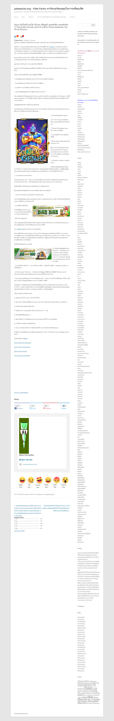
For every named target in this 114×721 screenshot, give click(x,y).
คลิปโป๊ (79, 79)
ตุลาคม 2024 (80, 655)
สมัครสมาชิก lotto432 (83, 447)
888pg (79, 173)
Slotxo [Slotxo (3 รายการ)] (79, 693)
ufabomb (79, 390)
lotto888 (79, 265)
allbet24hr (80, 186)
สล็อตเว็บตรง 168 (81, 486)
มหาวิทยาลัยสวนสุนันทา (83, 432)
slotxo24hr (80, 370)
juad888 (79, 252)
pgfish (79, 289)
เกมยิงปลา (80, 508)
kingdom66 (80, 257)
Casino (79, 212)
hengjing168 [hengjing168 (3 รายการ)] (80, 684)
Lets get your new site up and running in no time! (51, 17)
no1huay (79, 269)
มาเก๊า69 (79, 435)
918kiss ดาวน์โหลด (82, 177)
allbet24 (79, 89)
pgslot (79, 83)
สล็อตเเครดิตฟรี (81, 488)
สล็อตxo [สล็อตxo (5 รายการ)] (84, 701)
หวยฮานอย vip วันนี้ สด (83, 505)
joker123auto (81, 246)
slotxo (79, 74)
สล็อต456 (79, 454)
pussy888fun (80, 325)
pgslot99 (79, 128)
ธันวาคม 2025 (81, 625)
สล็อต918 (79, 465)
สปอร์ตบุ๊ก (79, 445)
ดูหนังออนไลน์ (81, 109)
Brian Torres (25, 459)
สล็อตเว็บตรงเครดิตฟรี (83, 145)
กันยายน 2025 (81, 632)
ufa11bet (79, 381)
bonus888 (80, 207)
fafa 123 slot (80, 216)
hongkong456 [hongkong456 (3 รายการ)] (88, 684)
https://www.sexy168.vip (84, 147)
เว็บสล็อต (79, 531)
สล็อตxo (79, 473)
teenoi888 (80, 377)
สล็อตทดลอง (80, 76)
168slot (79, 162)
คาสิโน (79, 405)
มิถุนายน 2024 (81, 664)
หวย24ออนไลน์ (81, 499)
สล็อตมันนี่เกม (81, 477)
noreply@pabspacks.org (28, 464)
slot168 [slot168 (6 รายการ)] (95, 691)
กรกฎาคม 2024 (81, 662)
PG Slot (79, 278)
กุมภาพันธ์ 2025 (81, 647)
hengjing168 (80, 229)
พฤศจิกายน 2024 (81, 653)
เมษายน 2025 (80, 643)
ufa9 (78, 387)
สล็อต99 (79, 68)
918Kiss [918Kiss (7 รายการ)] (87, 681)
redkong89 (80, 330)
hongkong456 (81, 231)
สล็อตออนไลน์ (81, 480)
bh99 (78, 199)
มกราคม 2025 (81, 649)
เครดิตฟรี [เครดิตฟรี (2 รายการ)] (90, 703)
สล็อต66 (79, 458)
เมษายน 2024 (80, 668)
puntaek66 (80, 321)
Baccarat (79, 194)
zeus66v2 (79, 402)
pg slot (79, 91)
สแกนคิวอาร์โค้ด (81, 495)
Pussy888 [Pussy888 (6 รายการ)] (93, 690)
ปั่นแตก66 (79, 424)
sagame (79, 111)
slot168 (79, 57)
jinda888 (79, 242)
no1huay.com (81, 272)
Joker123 (79, 244)
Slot (78, 360)
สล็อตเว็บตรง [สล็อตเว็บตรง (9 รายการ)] (82, 703)
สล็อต (78, 450)
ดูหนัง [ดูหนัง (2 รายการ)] (91, 693)
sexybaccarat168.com (83, 353)
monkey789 (80, 267)
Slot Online (80, 362)
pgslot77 (79, 143)
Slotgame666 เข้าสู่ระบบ (83, 366)
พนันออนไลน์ (80, 426)
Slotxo (79, 368)
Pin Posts (72, 17)
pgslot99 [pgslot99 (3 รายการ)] (79, 690)
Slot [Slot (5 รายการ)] (90, 691)
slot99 (79, 61)
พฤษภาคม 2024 (81, 666)
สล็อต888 (79, 66)
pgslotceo (39, 494)
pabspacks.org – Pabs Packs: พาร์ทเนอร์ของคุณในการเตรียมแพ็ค (48, 8)
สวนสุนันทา (80, 493)
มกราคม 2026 (81, 623)
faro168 (79, 218)
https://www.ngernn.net (83, 152)
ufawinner (80, 396)
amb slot (79, 192)
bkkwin (79, 201)
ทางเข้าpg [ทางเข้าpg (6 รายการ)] (96, 693)
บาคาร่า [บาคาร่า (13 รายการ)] (80, 694)
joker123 (79, 55)
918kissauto (80, 179)
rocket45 (79, 332)
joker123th (80, 248)
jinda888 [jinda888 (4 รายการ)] (80, 686)
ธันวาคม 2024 (81, 651)
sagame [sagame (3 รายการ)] (79, 691)
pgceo (26, 494)
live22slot (79, 132)
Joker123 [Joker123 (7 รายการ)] (86, 685)
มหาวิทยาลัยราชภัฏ (82, 430)
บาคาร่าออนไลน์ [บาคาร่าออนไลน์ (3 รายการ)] (95, 695)
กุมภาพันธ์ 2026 (81, 621)
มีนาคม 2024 (80, 670)
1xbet (79, 169)
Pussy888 (79, 323)
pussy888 (79, 119)
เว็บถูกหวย (80, 525)
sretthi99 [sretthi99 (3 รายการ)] (83, 693)
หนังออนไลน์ (80, 497)
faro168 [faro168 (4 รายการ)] (79, 683)
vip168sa (79, 398)
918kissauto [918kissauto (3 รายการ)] (93, 681)
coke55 (79, 214)
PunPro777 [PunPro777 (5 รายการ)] (86, 690)
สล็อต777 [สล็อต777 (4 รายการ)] (89, 699)
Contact (30, 17)
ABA (78, 182)
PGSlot (79, 295)
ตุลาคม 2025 (80, 630)
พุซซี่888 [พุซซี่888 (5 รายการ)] (84, 697)
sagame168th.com (82, 342)
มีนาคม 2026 (80, 619)
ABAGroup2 (80, 184)
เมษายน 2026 (80, 617)
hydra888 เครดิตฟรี (82, 233)
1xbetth (79, 81)
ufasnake (79, 394)
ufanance (79, 392)
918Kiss (79, 175)
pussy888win (80, 327)
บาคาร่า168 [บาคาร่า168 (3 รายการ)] (88, 695)
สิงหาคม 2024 (81, 660)
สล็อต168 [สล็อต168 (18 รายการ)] (82, 699)
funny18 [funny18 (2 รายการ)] (89, 683)
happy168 (80, 227)
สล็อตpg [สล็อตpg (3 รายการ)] (79, 701)
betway (79, 197)
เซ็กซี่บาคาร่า (80, 518)
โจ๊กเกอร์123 (80, 542)
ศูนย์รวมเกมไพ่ (81, 443)
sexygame (80, 355)
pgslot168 (80, 297)
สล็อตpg (52, 47)
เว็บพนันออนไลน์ (81, 529)
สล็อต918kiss (80, 467)
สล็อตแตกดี (80, 490)
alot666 (79, 190)
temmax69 (80, 379)
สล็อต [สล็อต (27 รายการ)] (90, 697)
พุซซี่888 (79, 117)
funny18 (79, 220)
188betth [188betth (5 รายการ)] (80, 681)
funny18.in (80, 222)
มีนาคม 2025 (80, 645)
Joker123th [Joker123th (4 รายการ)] (93, 686)
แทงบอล (79, 540)
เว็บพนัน (79, 527)
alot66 (79, 188)
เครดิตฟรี (79, 516)
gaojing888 (80, 224)
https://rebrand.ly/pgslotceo (22, 343)
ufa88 (78, 383)
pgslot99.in (80, 306)
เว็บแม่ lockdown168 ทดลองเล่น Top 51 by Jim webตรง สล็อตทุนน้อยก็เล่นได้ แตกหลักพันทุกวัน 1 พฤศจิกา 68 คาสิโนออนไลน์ (56, 508)
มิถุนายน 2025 (81, 638)
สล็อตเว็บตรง (80, 59)
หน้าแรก (16, 17)
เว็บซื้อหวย (80, 520)
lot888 (79, 263)
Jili (78, 235)
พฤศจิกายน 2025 (81, 628)
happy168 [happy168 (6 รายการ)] (95, 683)
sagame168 (80, 338)
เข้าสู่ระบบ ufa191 (81, 512)
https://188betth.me (82, 94)
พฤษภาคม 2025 (81, 640)
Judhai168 (80, 254)
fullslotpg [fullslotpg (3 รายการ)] (84, 683)
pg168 (79, 282)
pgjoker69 (80, 293)
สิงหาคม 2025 (81, 634)
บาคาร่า (79, 72)
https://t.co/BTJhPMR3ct (21, 392)
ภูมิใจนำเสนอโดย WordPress (21, 713)
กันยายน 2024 (81, 658)
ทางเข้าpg (80, 413)
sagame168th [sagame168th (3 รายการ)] (85, 691)
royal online (80, 334)
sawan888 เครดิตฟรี (82, 345)
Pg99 (78, 284)
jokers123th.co (81, 250)
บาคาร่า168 (80, 417)
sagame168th (81, 340)
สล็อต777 (79, 460)
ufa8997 (79, 385)
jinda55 (79, 239)
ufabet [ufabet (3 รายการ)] (88, 693)
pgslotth (79, 308)
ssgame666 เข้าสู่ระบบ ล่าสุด (84, 372)
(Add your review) (19, 531)
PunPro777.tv (81, 319)
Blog (23, 17)
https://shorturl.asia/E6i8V (22, 355)
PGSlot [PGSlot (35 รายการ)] (88, 687)
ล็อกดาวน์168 (80, 441)
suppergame (80, 375)
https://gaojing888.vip (83, 87)
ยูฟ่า (78, 437)
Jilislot (79, 237)
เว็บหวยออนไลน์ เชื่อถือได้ (84, 533)
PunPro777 (80, 317)
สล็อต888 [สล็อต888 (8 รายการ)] (96, 699)
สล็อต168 (79, 452)
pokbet (79, 310)
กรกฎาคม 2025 (81, 636)
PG (78, 276)
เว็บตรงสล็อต (80, 523)
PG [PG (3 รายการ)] (83, 688)
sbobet (79, 347)
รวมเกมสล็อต (80, 439)
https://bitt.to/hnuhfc (20, 351)
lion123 (79, 259)
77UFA (79, 171)
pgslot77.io (80, 302)
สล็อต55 (79, 456)
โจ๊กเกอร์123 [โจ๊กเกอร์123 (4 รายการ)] (95, 703)
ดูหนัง (78, 115)
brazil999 (79, 209)
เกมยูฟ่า (79, 510)
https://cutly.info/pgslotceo (22, 347)
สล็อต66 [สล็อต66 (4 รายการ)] (96, 697)
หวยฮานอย (80, 503)
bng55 (79, 203)
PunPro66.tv (80, 315)
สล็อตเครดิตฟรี (81, 482)
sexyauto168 (80, 351)
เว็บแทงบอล (80, 535)
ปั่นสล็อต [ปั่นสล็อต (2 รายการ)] (79, 697)
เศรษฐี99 (79, 538)
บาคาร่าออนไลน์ (81, 420)
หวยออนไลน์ (80, 501)
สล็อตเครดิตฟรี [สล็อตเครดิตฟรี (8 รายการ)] (93, 701)
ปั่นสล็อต (79, 422)
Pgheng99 (80, 291)
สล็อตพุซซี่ (80, 475)
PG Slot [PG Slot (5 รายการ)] (94, 688)
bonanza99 (80, 205)
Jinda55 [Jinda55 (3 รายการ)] (94, 684)
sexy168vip (80, 349)
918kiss (79, 104)
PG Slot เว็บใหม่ (81, 280)
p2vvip (79, 274)
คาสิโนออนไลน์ (81, 407)
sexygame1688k (81, 357)
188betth (79, 167)
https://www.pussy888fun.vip (85, 70)
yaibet (79, 400)
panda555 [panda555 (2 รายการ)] (79, 688)
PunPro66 (80, 312)
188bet (79, 164)
